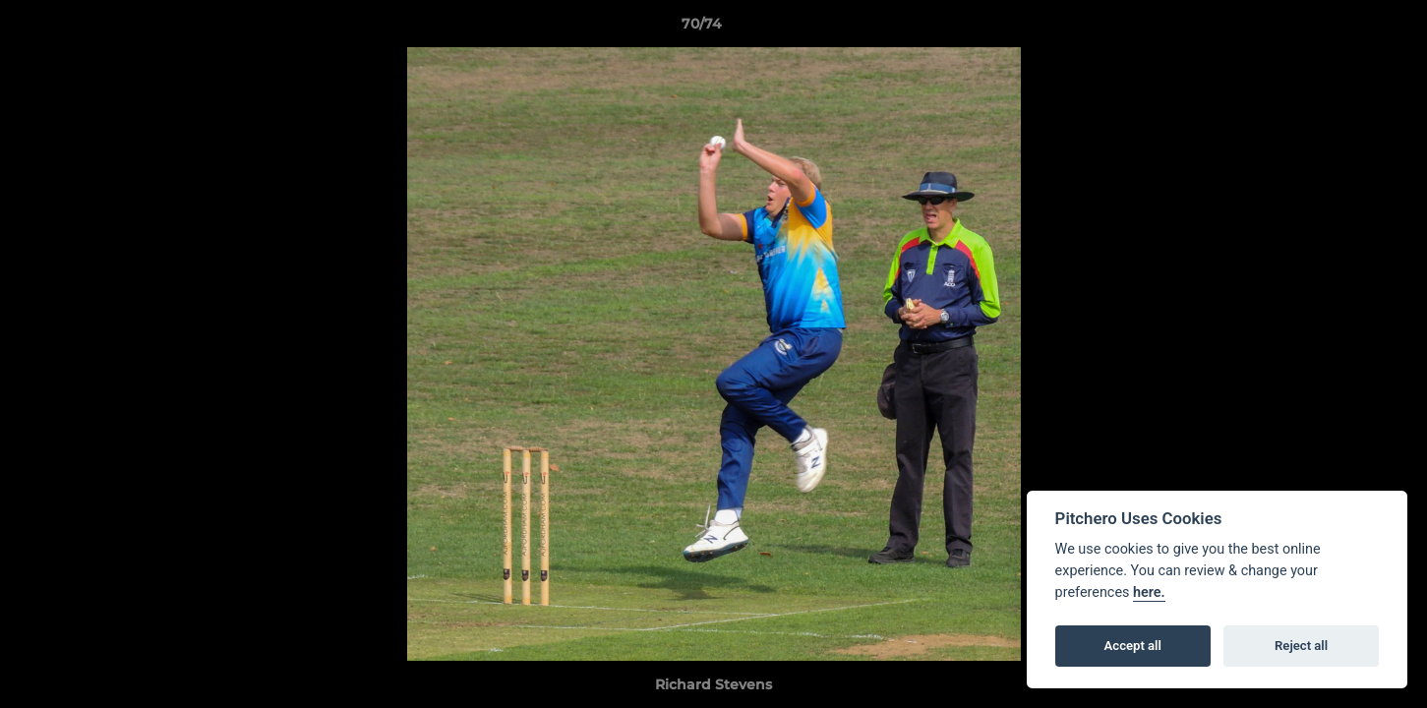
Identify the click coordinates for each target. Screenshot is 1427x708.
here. (1149, 592)
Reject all (1301, 645)
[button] (1344, 28)
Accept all (1132, 645)
